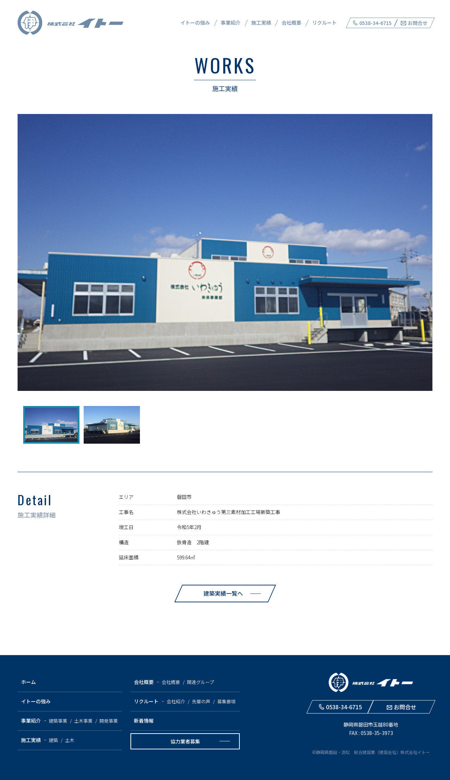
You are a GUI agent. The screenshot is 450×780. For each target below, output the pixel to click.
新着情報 (144, 720)
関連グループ (200, 682)
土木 (69, 740)
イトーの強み (195, 22)
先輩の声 (201, 701)
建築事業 (58, 720)
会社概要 (291, 22)
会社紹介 (176, 701)
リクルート (324, 22)
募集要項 (226, 701)
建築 (53, 740)
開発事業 (108, 720)
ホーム (28, 681)
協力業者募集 (185, 741)
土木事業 (83, 720)
